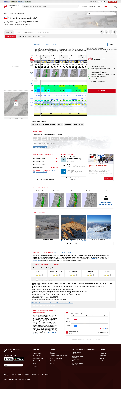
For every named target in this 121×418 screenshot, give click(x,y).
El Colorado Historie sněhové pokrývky (73, 178)
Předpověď (9, 32)
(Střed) (22, 36)
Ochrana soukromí (18, 382)
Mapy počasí (41, 36)
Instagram (103, 356)
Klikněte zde (36, 260)
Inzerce (14, 374)
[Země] (94, 13)
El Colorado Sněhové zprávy (45, 179)
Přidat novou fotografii (73, 243)
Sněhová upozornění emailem (58, 356)
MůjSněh (35, 366)
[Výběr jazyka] (102, 2)
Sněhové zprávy (36, 124)
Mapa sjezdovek (78, 124)
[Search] (77, 6)
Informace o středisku (44, 32)
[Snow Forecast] (12, 6)
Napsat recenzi (50, 305)
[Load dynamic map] (16, 104)
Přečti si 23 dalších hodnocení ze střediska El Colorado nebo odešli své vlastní (52, 303)
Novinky (92, 6)
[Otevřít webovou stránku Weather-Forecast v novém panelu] (28, 2)
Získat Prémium (112, 1)
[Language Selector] (13, 365)
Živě (18, 32)
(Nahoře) (10, 36)
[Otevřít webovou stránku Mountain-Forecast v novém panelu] (13, 2)
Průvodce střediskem (49, 124)
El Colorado (20, 13)
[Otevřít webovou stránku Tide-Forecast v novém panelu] (21, 2)
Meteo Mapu (95, 258)
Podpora (20, 374)
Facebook (103, 353)
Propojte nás (35, 374)
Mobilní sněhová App (56, 358)
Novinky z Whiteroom (39, 361)
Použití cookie (28, 382)
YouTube (102, 361)
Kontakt (27, 374)
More (32, 73)
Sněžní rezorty (37, 353)
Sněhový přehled (38, 358)
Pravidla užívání (8, 382)
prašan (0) (57, 252)
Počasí (84, 6)
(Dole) (32, 36)
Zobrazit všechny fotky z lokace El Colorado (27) (73, 240)
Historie (60, 124)
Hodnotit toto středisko (38, 305)
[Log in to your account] (114, 6)
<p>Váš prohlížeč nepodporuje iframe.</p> (87, 324)
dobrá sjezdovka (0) (41, 172)
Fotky (98, 6)
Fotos (34, 363)
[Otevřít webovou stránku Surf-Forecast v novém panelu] (7, 2)
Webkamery (68, 124)
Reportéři (52, 361)
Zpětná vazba (45, 374)
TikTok (102, 358)
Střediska (6, 13)
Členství (52, 353)
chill (32, 90)
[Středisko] (108, 13)
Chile (13, 13)
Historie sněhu (28, 32)
